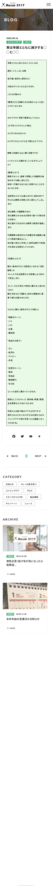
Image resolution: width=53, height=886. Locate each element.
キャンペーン (11, 505)
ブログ (27, 42)
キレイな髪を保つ (28, 485)
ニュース (28, 505)
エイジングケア (14, 42)
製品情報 (34, 498)
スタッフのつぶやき (14, 498)
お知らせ (10, 485)
